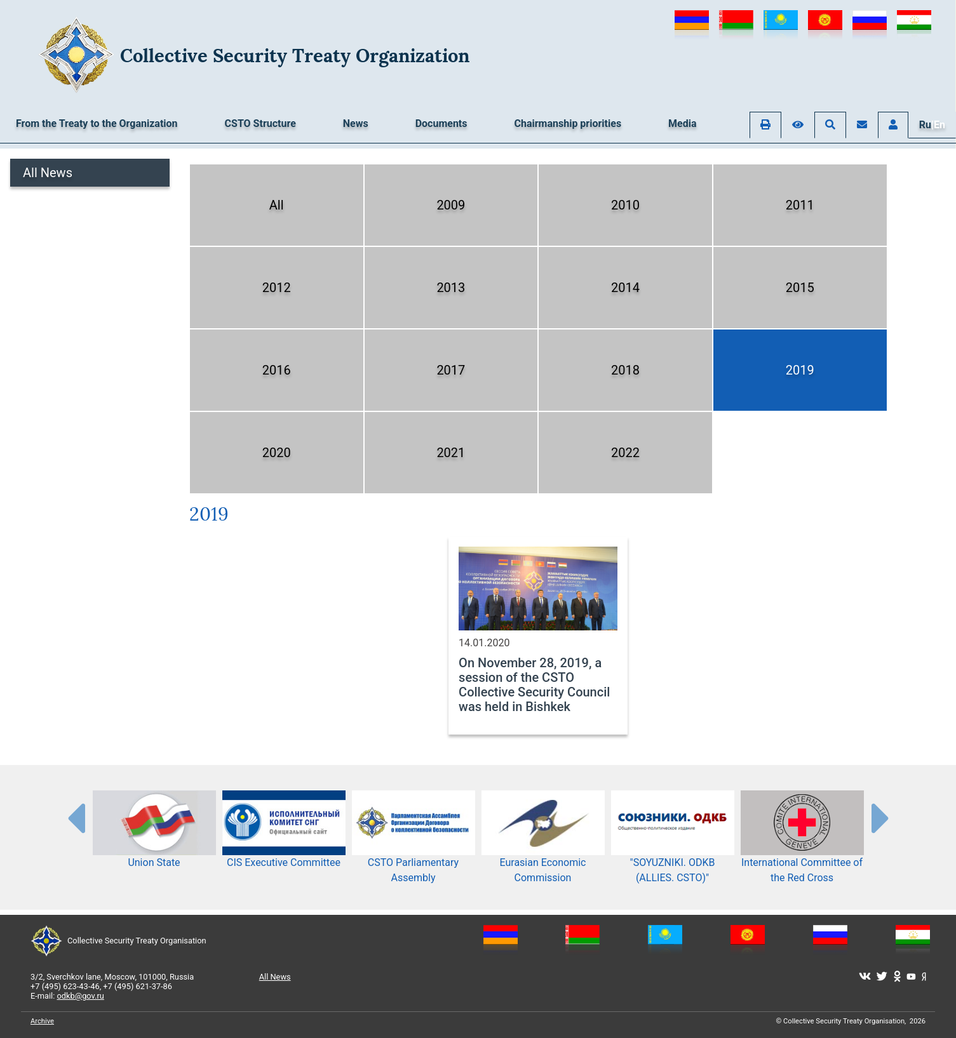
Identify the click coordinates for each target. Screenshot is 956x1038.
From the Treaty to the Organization (97, 123)
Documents (441, 123)
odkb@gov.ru (80, 996)
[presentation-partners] (75, 817)
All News (47, 172)
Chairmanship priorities (568, 123)
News (355, 123)
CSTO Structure (260, 123)
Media (682, 123)
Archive (42, 1021)
